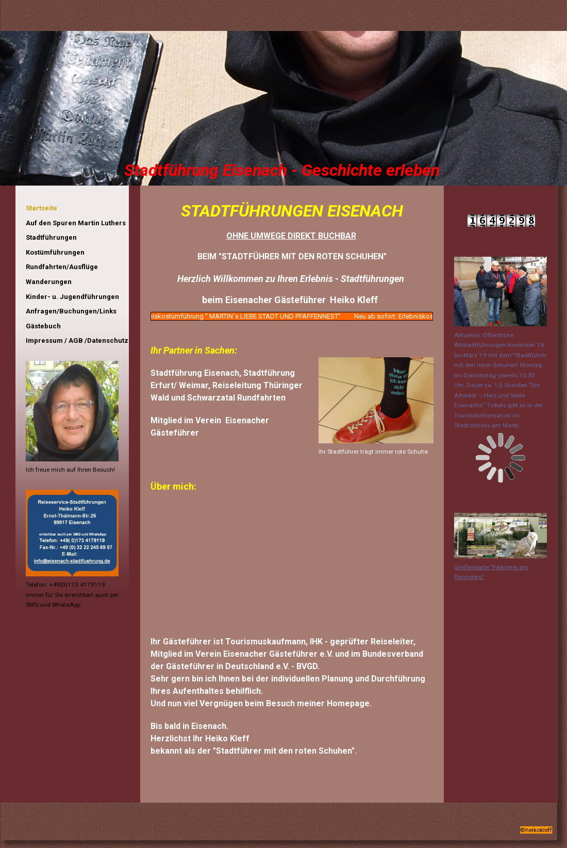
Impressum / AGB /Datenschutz (77, 340)
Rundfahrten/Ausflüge (62, 267)
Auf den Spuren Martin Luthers (76, 223)
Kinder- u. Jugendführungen (72, 297)
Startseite (41, 208)
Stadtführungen (51, 237)
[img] (283, 108)
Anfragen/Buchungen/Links (71, 311)
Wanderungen (49, 282)
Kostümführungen (55, 252)
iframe (72, 650)
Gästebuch (43, 326)
